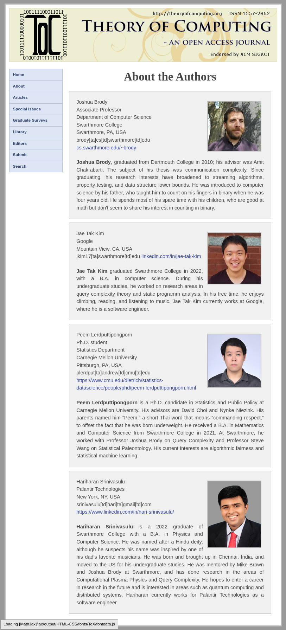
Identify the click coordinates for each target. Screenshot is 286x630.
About (19, 86)
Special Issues (27, 109)
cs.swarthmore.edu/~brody (106, 147)
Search (19, 166)
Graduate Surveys (30, 120)
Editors (20, 143)
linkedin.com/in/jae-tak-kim (171, 256)
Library (20, 132)
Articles (20, 97)
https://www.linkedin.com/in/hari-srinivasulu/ (125, 512)
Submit (20, 155)
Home (18, 74)
